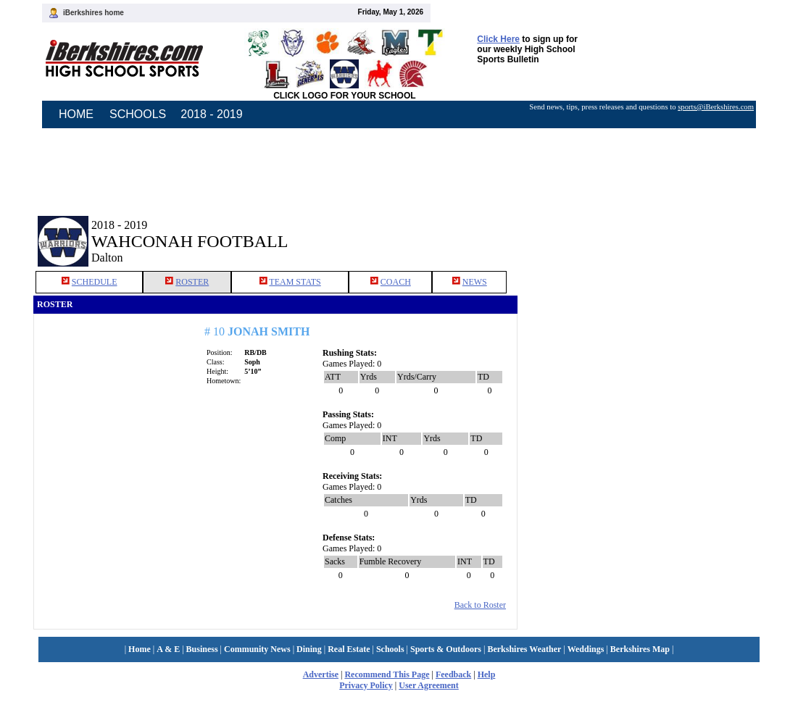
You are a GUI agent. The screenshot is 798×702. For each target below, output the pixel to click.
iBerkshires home (93, 13)
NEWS (474, 282)
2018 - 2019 (211, 114)
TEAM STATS (294, 282)
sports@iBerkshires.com (716, 107)
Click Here (498, 39)
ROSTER (192, 282)
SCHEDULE (94, 282)
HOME (76, 114)
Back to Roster (480, 605)
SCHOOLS (137, 114)
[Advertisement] (641, 230)
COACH (396, 282)
